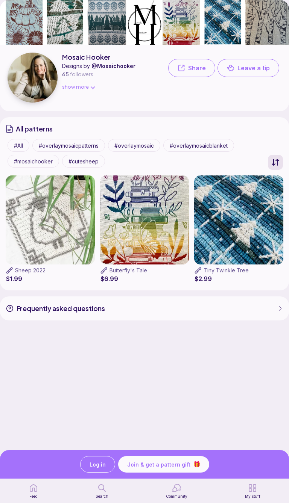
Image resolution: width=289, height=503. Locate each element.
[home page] (33, 490)
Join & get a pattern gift (163, 464)
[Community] (176, 490)
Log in (98, 464)
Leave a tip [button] (248, 68)
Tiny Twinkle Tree (226, 270)
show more (78, 86)
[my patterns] (252, 490)
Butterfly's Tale (128, 270)
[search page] (102, 490)
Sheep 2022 (30, 270)
